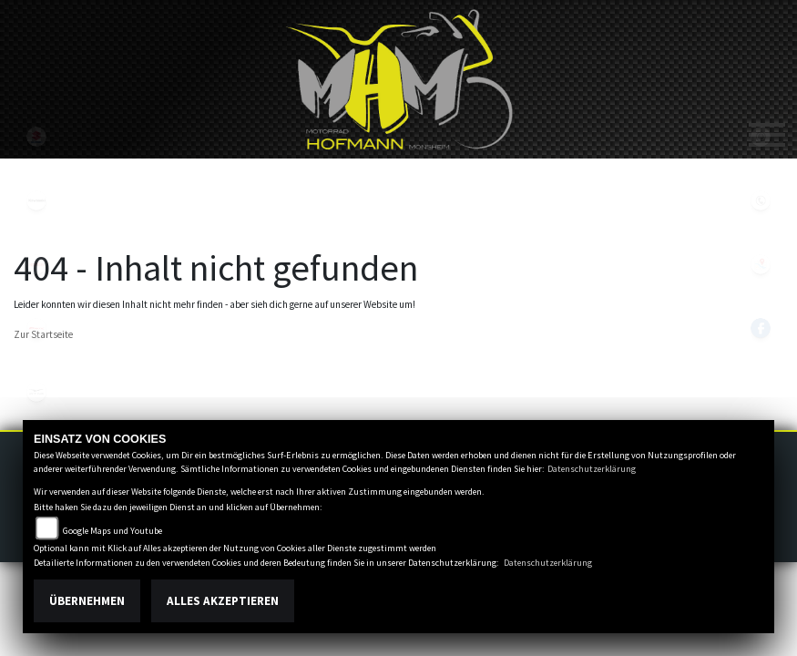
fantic (36, 328)
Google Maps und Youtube (112, 531)
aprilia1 (36, 264)
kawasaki (36, 200)
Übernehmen (87, 601)
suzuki (36, 136)
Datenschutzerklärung (591, 469)
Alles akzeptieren (223, 601)
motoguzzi (36, 391)
